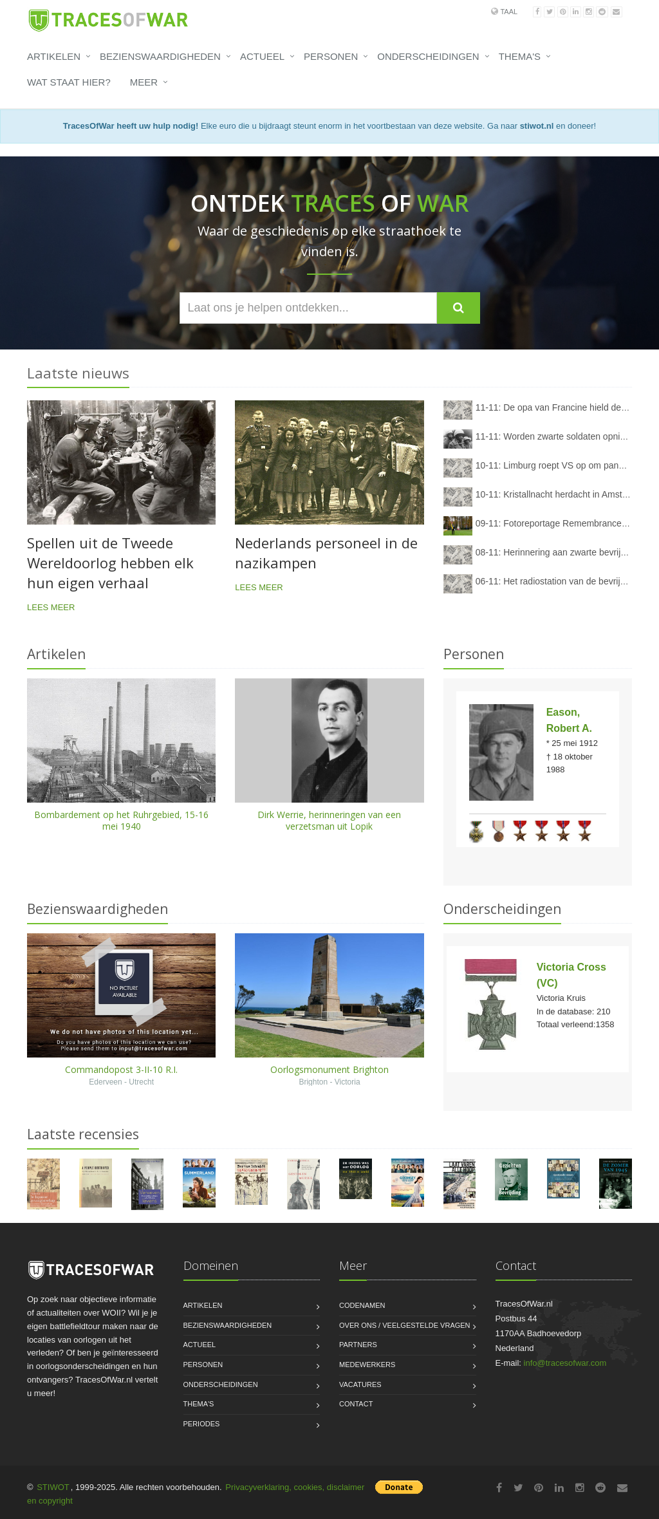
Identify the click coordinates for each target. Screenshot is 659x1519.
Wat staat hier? (69, 82)
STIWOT (53, 1487)
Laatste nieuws (78, 372)
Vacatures (360, 1384)
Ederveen (105, 1081)
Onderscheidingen (428, 56)
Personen (331, 56)
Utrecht (141, 1081)
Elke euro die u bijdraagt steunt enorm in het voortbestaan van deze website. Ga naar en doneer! (329, 126)
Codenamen (362, 1305)
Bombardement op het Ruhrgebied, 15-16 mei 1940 (121, 820)
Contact (356, 1404)
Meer (144, 82)
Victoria (347, 1081)
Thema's (520, 56)
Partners (358, 1344)
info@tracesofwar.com (565, 1363)
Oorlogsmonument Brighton (329, 1069)
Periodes (201, 1424)
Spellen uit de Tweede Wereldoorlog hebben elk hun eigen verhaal (110, 562)
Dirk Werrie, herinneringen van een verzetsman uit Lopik (329, 820)
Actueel (262, 56)
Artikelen (53, 56)
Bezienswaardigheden (160, 56)
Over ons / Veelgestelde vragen (404, 1325)
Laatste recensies (83, 1134)
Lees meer (51, 607)
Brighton (313, 1081)
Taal (508, 11)
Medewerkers (367, 1364)
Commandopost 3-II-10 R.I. (121, 1069)
